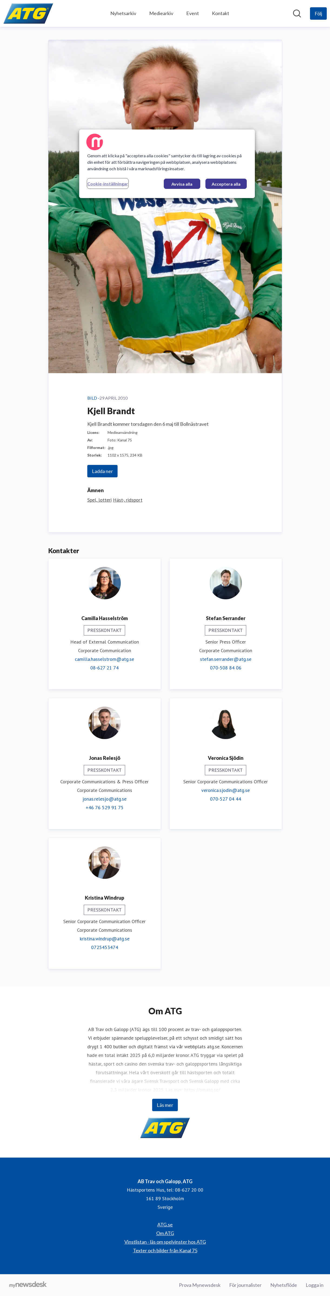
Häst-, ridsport (127, 500)
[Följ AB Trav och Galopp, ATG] (318, 13)
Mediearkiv (161, 13)
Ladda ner (102, 471)
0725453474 (104, 947)
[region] (167, 164)
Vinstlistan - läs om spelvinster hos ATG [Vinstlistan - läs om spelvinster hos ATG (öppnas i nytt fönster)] (165, 1242)
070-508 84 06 (225, 668)
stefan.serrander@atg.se (225, 659)
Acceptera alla (226, 183)
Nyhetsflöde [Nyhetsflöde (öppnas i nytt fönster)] (283, 1285)
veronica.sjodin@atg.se (225, 790)
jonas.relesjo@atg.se (104, 799)
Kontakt (220, 13)
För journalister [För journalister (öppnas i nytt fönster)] (245, 1285)
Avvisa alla (181, 183)
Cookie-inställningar (107, 183)
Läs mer (165, 1105)
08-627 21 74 (104, 668)
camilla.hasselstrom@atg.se (104, 659)
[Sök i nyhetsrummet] (297, 13)
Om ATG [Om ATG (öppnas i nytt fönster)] (165, 1233)
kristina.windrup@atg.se (104, 939)
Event (192, 13)
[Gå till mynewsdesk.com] (27, 1285)
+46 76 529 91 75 (105, 807)
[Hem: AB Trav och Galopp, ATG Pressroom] (28, 13)
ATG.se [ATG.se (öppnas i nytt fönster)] (165, 1224)
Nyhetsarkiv (123, 13)
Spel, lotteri (99, 500)
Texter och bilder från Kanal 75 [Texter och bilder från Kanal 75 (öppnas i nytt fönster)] (165, 1250)
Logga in (315, 1285)
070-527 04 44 (225, 799)
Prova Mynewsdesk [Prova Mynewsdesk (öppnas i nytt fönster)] (200, 1285)
